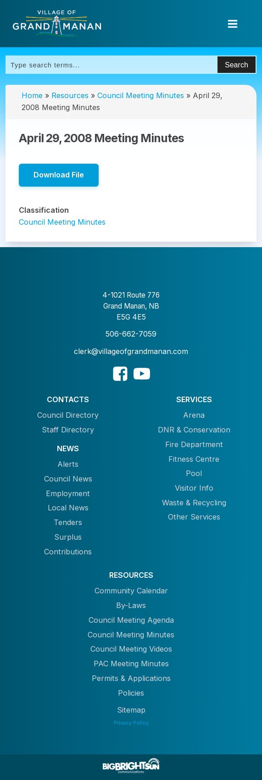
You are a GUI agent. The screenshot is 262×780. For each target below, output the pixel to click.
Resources (70, 95)
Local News (68, 507)
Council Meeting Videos (131, 648)
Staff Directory (68, 429)
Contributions (68, 551)
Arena (194, 415)
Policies (131, 692)
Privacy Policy (131, 722)
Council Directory (68, 415)
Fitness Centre (193, 459)
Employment (68, 493)
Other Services (194, 516)
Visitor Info (194, 487)
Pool (194, 473)
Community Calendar (131, 590)
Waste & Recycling (194, 502)
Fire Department (194, 444)
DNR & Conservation (194, 429)
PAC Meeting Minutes (131, 663)
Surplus (68, 537)
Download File (58, 174)
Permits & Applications (131, 678)
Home (32, 95)
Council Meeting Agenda (131, 620)
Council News (68, 478)
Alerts (67, 464)
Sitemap (131, 709)
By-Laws (131, 605)
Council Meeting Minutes (140, 95)
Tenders (68, 522)
